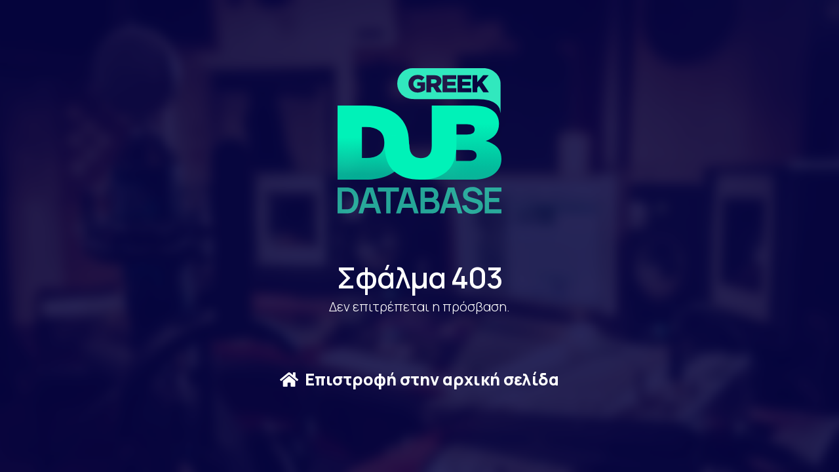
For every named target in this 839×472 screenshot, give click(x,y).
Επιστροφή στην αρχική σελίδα (419, 379)
